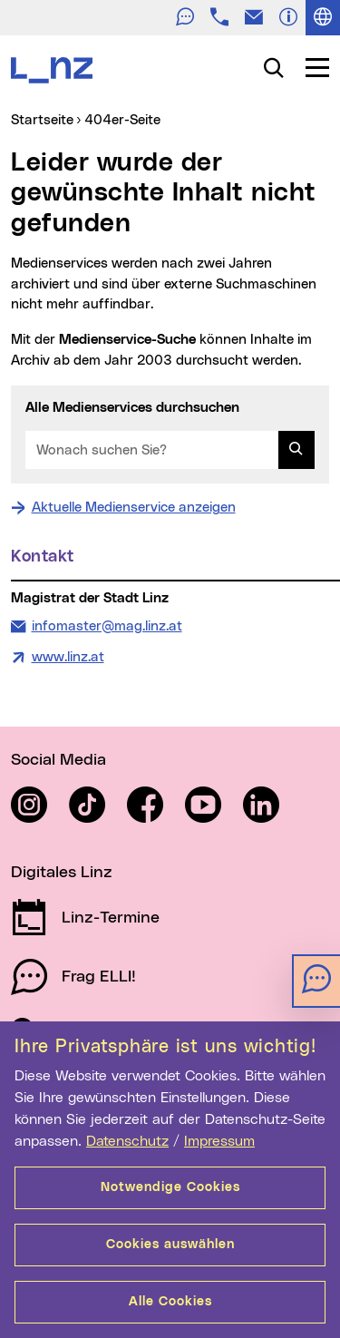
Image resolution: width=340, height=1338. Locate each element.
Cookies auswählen (170, 1244)
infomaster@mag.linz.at (106, 625)
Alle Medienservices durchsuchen (132, 408)
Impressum (219, 1141)
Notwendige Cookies (170, 1187)
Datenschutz (127, 1141)
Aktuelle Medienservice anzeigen (134, 507)
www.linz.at (68, 657)
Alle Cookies (170, 1301)
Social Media (58, 760)
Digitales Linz (61, 872)
